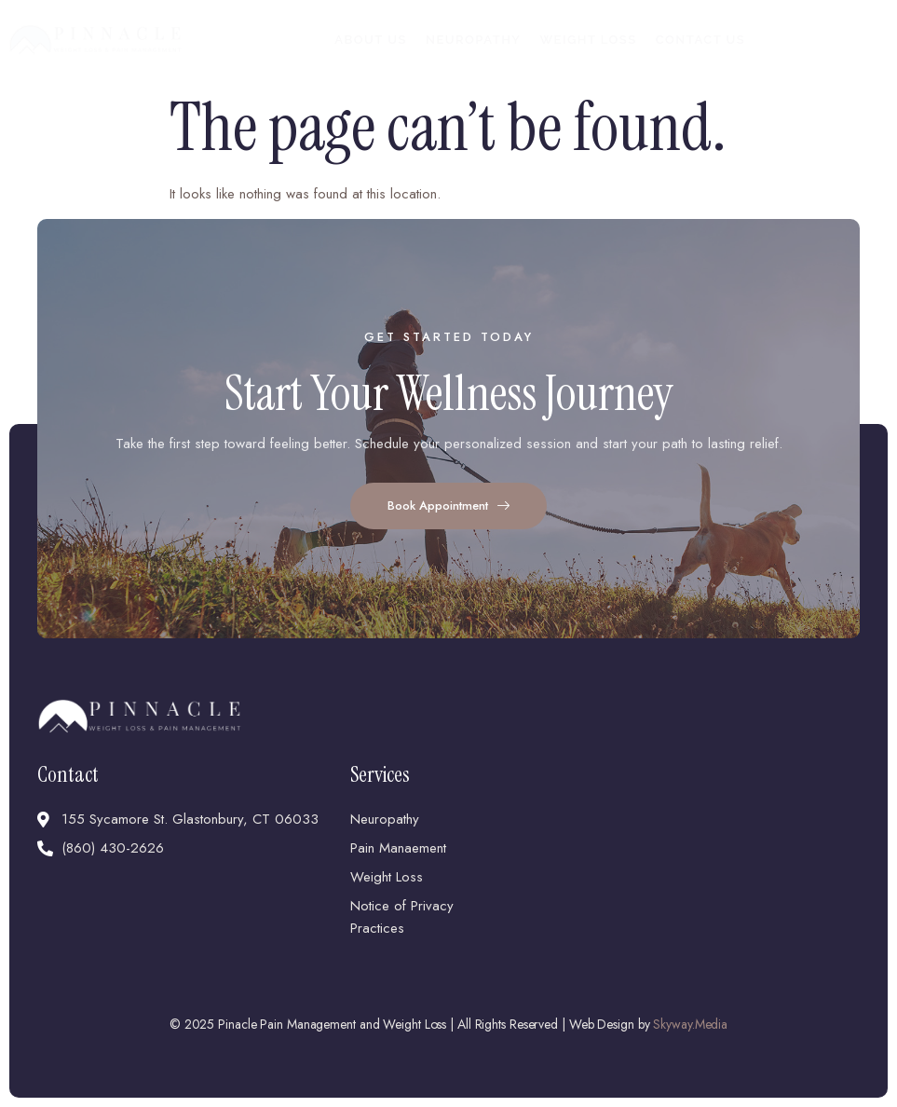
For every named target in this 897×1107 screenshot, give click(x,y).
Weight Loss (587, 40)
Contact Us (701, 40)
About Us (370, 40)
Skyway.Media (690, 1024)
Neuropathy (473, 40)
